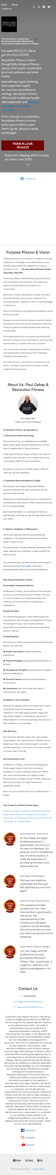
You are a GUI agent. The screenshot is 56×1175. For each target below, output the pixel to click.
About (15, 4)
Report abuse (39, 1169)
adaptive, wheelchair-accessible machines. (20, 106)
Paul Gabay (26, 566)
